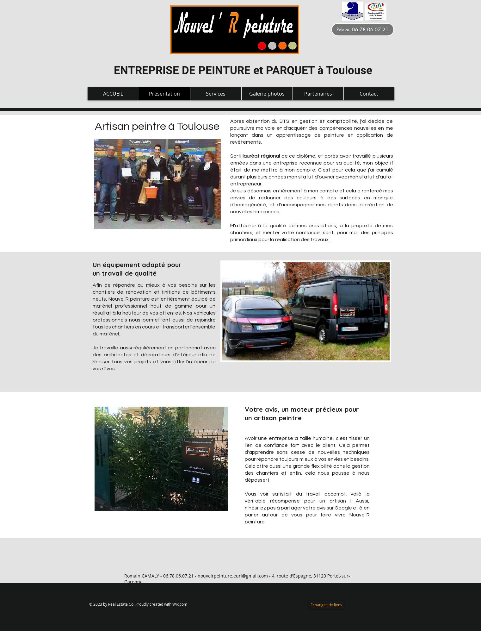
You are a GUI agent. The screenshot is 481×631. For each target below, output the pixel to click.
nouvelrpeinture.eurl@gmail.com (233, 576)
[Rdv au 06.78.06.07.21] (362, 29)
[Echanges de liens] (326, 605)
